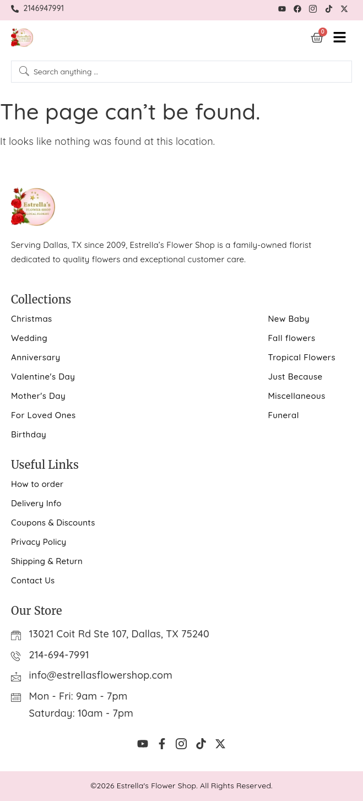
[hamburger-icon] (339, 38)
